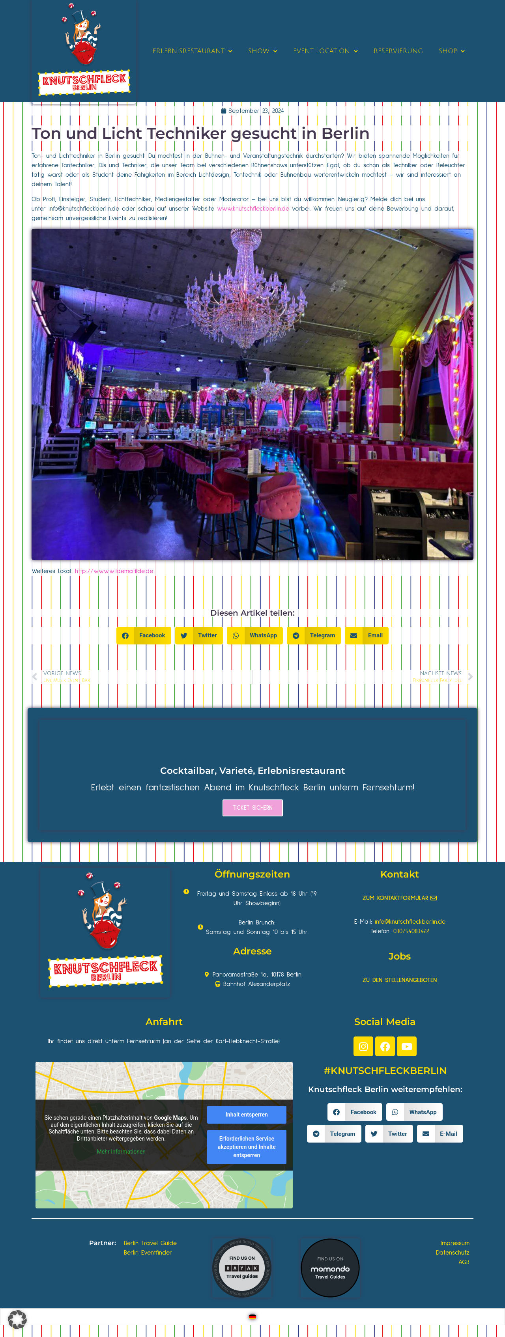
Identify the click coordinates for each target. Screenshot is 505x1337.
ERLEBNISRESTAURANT (192, 51)
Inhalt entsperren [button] (247, 1114)
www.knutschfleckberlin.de (253, 208)
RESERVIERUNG (398, 51)
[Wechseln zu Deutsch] (252, 1316)
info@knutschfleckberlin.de (84, 208)
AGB (463, 1262)
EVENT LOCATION (325, 51)
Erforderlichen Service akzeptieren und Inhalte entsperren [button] (247, 1146)
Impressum (455, 1243)
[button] (143, 635)
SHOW (262, 51)
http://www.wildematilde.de (114, 571)
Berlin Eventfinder (148, 1252)
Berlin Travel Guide (150, 1243)
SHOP (452, 51)
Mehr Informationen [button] (121, 1151)
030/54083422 (411, 931)
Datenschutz (452, 1252)
